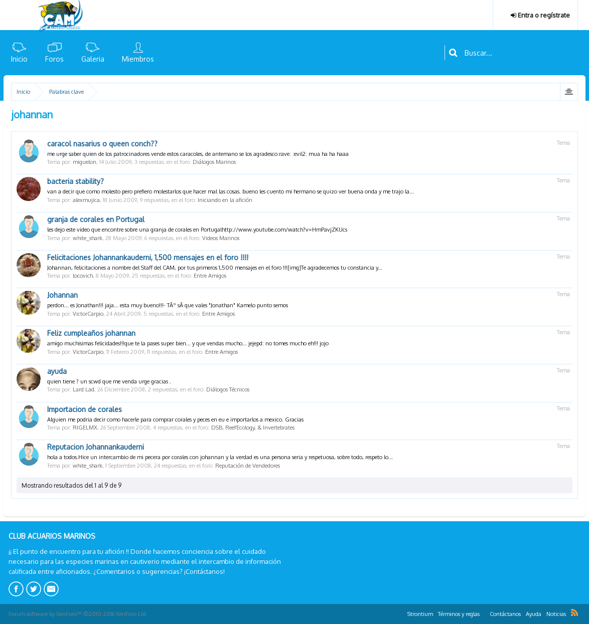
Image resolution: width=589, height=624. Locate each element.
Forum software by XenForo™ (78, 613)
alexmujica (86, 199)
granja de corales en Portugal (95, 219)
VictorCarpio (88, 313)
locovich (83, 275)
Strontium (420, 613)
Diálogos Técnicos (227, 389)
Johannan (62, 295)
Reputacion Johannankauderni (95, 447)
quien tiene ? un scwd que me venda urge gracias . (109, 381)
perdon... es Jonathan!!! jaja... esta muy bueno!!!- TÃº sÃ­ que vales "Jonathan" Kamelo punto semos (167, 305)
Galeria (92, 59)
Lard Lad (83, 389)
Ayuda (533, 613)
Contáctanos (505, 613)
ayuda (57, 371)
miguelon (84, 161)
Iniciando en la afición (225, 199)
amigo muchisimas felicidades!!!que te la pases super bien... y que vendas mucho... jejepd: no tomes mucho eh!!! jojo (188, 343)
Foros (54, 59)
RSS (574, 612)
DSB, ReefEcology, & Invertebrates (252, 427)
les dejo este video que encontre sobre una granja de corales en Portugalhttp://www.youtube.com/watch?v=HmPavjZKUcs (197, 229)
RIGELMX (85, 427)
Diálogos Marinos (214, 161)
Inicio (19, 59)
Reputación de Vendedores (247, 465)
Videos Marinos (220, 238)
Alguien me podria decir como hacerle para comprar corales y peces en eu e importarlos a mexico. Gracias (175, 419)
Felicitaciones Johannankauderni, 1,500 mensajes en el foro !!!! (147, 257)
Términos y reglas (459, 613)
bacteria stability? (75, 181)
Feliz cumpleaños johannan (91, 333)
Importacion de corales (84, 409)
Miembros (138, 59)
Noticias (556, 613)
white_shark (87, 238)
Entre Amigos (210, 275)
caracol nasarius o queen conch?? (102, 143)
